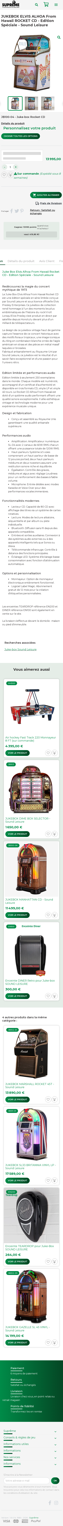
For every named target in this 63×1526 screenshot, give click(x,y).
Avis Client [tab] (47, 261)
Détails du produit (13, 123)
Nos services (12, 1457)
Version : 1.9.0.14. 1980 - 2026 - (19, 1517)
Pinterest (22, 211)
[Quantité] (10, 167)
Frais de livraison (51, 203)
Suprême (10, 1431)
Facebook (50, 1503)
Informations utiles (16, 1444)
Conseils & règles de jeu (19, 1437)
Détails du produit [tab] (21, 261)
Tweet (16, 211)
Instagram (56, 1503)
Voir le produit (17, 753)
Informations (12, 1450)
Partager (11, 211)
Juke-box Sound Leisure (20, 649)
